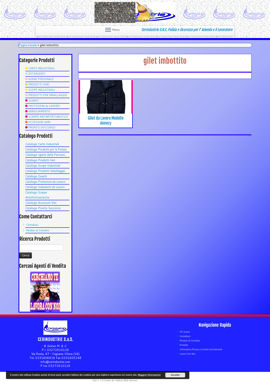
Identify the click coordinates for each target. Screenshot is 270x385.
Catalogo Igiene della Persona (45, 155)
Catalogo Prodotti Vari (40, 160)
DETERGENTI (36, 73)
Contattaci (32, 225)
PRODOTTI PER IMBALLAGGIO (47, 95)
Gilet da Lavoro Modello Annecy (105, 121)
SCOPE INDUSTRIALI (41, 90)
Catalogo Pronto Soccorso (43, 208)
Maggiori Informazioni (149, 375)
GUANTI (33, 100)
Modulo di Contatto (37, 230)
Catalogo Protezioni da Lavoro (45, 182)
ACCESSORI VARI (39, 122)
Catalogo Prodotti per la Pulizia (46, 149)
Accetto (175, 375)
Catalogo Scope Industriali (42, 165)
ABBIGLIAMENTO (39, 111)
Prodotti (184, 345)
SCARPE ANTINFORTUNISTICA (48, 116)
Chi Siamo (185, 331)
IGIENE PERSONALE (41, 79)
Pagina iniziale (28, 45)
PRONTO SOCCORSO (41, 127)
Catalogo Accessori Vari (40, 203)
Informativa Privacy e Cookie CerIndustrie (201, 349)
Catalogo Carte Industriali (42, 144)
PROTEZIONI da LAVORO (44, 106)
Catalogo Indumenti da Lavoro (45, 187)
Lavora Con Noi (187, 353)
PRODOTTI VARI (38, 84)
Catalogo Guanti (36, 176)
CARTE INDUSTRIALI (41, 68)
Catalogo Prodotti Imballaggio (45, 171)
